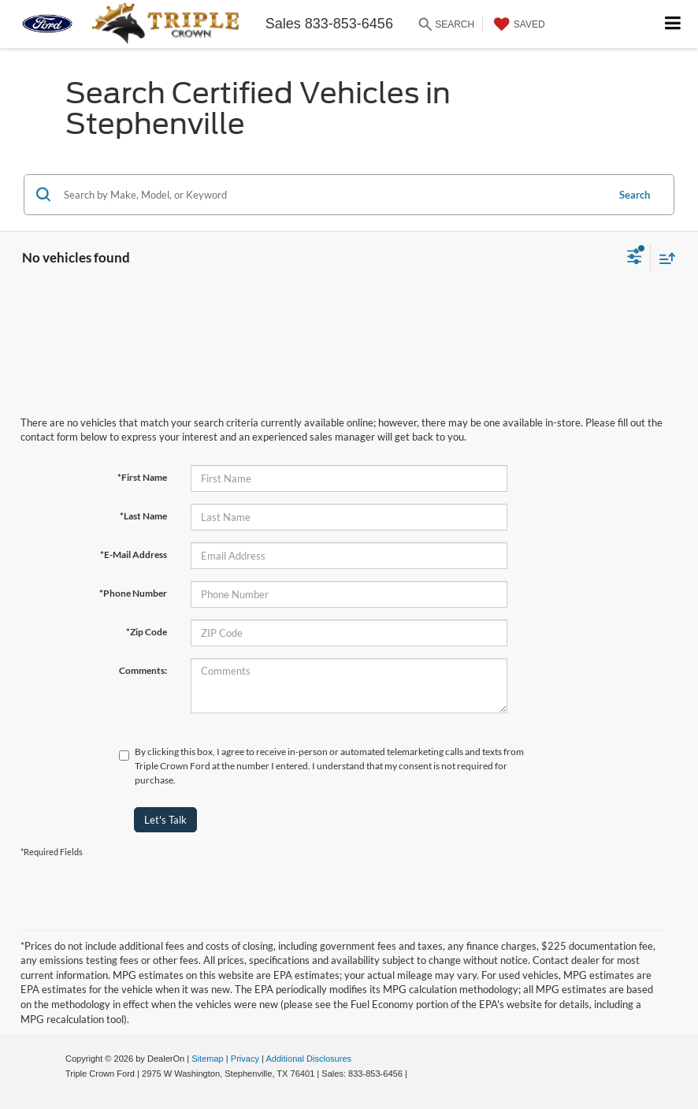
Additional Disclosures (308, 1058)
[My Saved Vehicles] (517, 24)
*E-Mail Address (133, 554)
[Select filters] (634, 258)
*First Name (142, 477)
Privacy (245, 1058)
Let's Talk (165, 819)
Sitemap (207, 1058)
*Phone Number (133, 593)
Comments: (143, 670)
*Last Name (143, 516)
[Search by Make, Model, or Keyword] (332, 195)
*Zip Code (146, 632)
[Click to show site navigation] (673, 24)
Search (634, 194)
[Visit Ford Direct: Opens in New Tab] (414, 1073)
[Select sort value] (663, 258)
